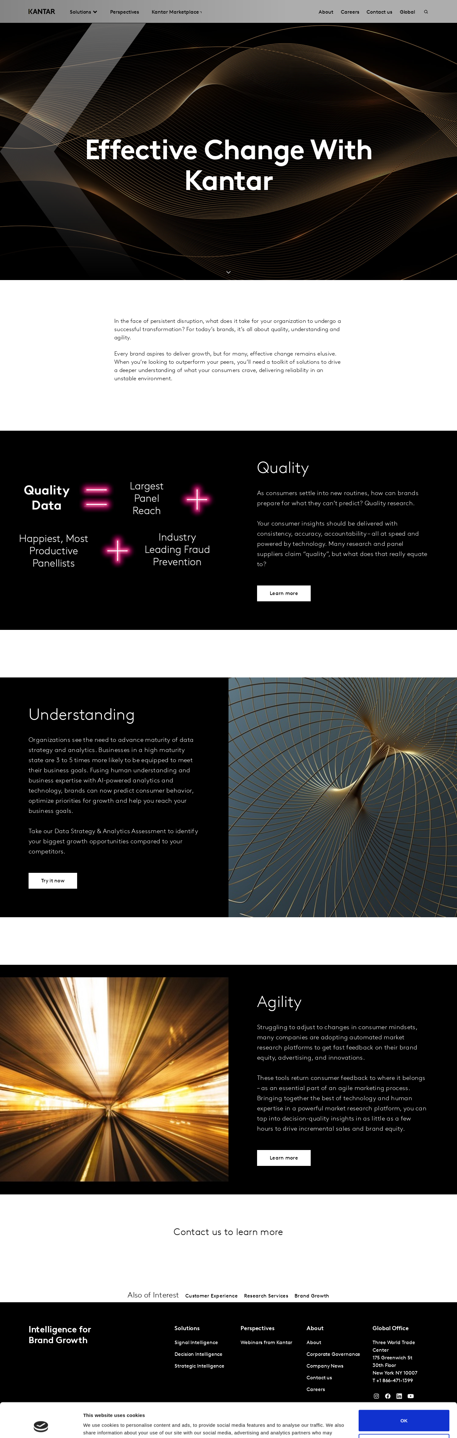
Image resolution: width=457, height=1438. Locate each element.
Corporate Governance (333, 1354)
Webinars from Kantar (266, 1342)
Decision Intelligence (198, 1354)
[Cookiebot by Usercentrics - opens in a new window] (41, 1425)
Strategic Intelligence (199, 1366)
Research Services (266, 1296)
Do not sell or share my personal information (404, 1412)
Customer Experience (211, 1296)
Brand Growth (312, 1296)
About (314, 1342)
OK (404, 1388)
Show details (98, 1425)
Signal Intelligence (196, 1342)
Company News (325, 1366)
